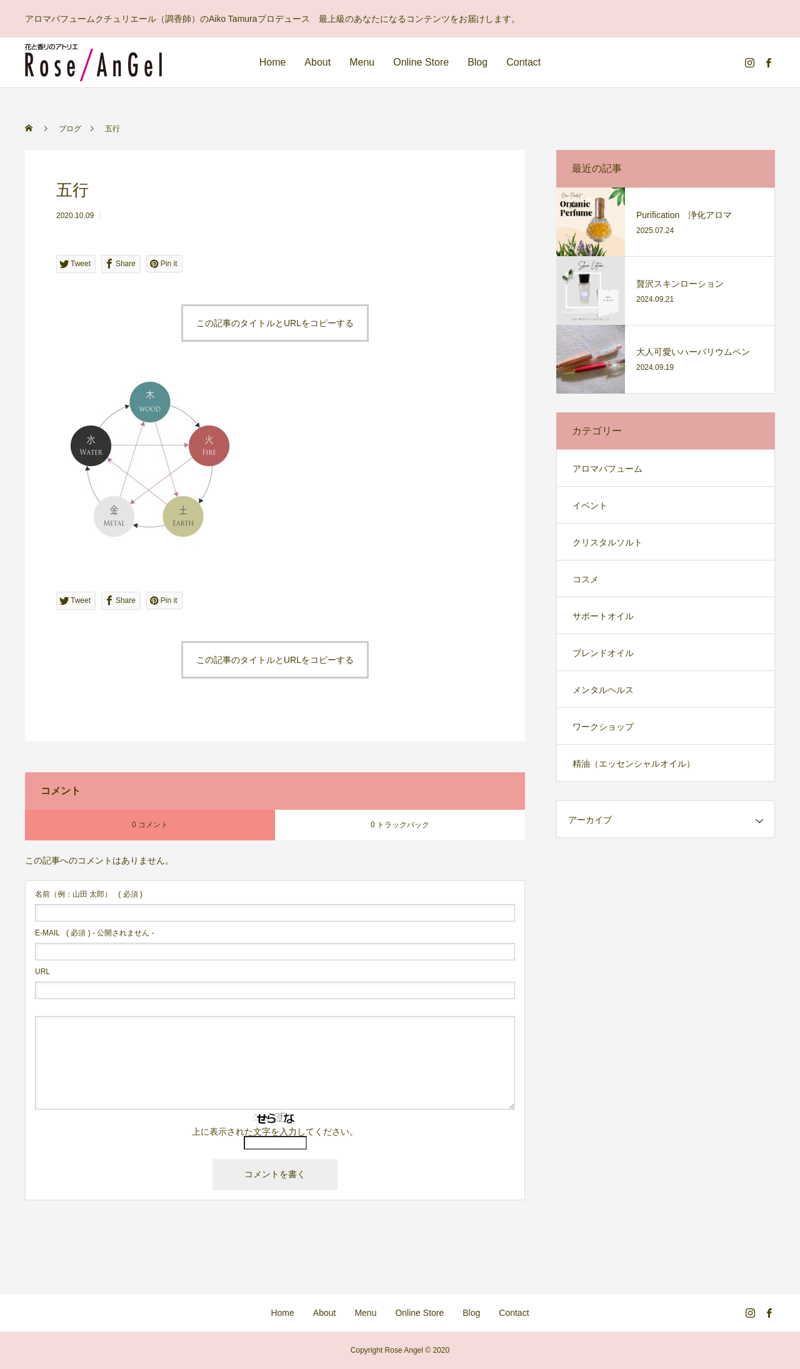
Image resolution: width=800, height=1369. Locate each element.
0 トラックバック (400, 824)
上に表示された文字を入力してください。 (275, 1132)
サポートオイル (603, 616)
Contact (523, 62)
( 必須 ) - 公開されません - (94, 933)
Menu (361, 62)
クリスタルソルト (607, 542)
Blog (478, 62)
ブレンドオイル (603, 653)
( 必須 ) (88, 894)
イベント (590, 505)
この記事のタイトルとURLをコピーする (275, 323)
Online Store (421, 62)
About (317, 62)
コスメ (585, 579)
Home (272, 62)
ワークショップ (603, 727)
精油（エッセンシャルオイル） (633, 764)
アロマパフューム (607, 469)
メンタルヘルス (603, 690)
